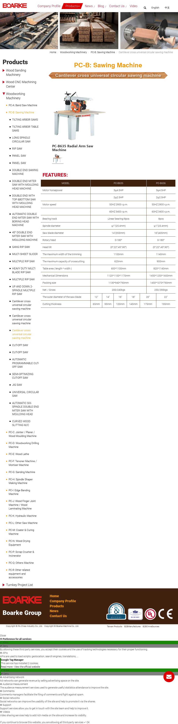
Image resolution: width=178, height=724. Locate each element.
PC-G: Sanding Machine (22, 472)
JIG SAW (17, 384)
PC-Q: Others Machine (21, 562)
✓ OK (87, 722)
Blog (101, 6)
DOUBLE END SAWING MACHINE (25, 172)
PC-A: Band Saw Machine (23, 105)
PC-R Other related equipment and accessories (19, 573)
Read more (7, 666)
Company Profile (49, 6)
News (89, 6)
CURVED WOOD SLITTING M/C (21, 423)
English (155, 7)
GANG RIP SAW (21, 247)
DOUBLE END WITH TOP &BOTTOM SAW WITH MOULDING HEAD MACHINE (24, 201)
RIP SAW (17, 148)
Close (3, 635)
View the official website (27, 666)
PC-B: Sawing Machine (21, 112)
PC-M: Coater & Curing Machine (21, 532)
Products (73, 6)
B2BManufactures (132, 626)
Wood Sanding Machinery (16, 73)
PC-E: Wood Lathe (19, 454)
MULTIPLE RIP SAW (23, 261)
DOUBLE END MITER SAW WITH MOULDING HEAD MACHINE (25, 185)
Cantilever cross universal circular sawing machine (21, 305)
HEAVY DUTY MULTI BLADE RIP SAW (23, 270)
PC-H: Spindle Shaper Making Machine (21, 481)
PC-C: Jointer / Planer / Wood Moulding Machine (23, 434)
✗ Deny (4, 646)
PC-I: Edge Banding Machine (19, 492)
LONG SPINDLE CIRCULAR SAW (21, 139)
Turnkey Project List (19, 585)
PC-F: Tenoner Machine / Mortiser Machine (23, 463)
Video (133, 6)
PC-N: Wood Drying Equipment (19, 542)
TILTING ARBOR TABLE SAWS (25, 128)
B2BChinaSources (151, 626)
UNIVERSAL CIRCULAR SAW (25, 394)
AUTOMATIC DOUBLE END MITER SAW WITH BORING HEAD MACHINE (25, 219)
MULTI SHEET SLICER (25, 254)
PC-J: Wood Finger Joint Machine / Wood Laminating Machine (22, 505)
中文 (167, 7)
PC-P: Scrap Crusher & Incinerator (21, 553)
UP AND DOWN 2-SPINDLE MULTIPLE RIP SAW (23, 290)
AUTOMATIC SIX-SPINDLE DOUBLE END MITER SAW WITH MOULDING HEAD (25, 409)
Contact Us (116, 6)
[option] (80, 120)
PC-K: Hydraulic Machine (23, 515)
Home (53, 52)
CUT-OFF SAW (20, 345)
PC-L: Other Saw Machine (23, 523)
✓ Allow (4, 642)
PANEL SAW (19, 155)
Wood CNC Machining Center (21, 84)
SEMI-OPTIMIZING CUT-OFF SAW (22, 376)
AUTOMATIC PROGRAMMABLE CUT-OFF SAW (25, 363)
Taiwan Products (114, 626)
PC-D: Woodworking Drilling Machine (24, 445)
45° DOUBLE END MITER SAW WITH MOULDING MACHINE (25, 236)
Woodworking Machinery (15, 96)
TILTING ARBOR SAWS (25, 119)
